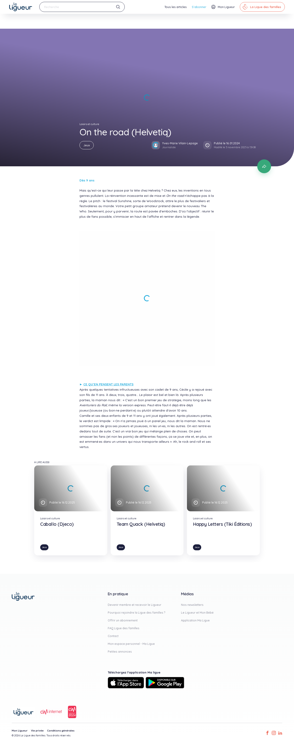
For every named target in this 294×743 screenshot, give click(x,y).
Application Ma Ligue (195, 620)
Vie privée (37, 730)
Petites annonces (120, 651)
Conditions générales (60, 730)
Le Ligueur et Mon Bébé (197, 612)
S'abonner (199, 7)
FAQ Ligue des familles (123, 628)
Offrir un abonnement (123, 620)
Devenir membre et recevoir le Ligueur (134, 605)
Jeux (86, 145)
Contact (113, 636)
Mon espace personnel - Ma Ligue (131, 644)
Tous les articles (175, 7)
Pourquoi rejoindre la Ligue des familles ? (136, 612)
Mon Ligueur (20, 730)
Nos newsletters (192, 605)
